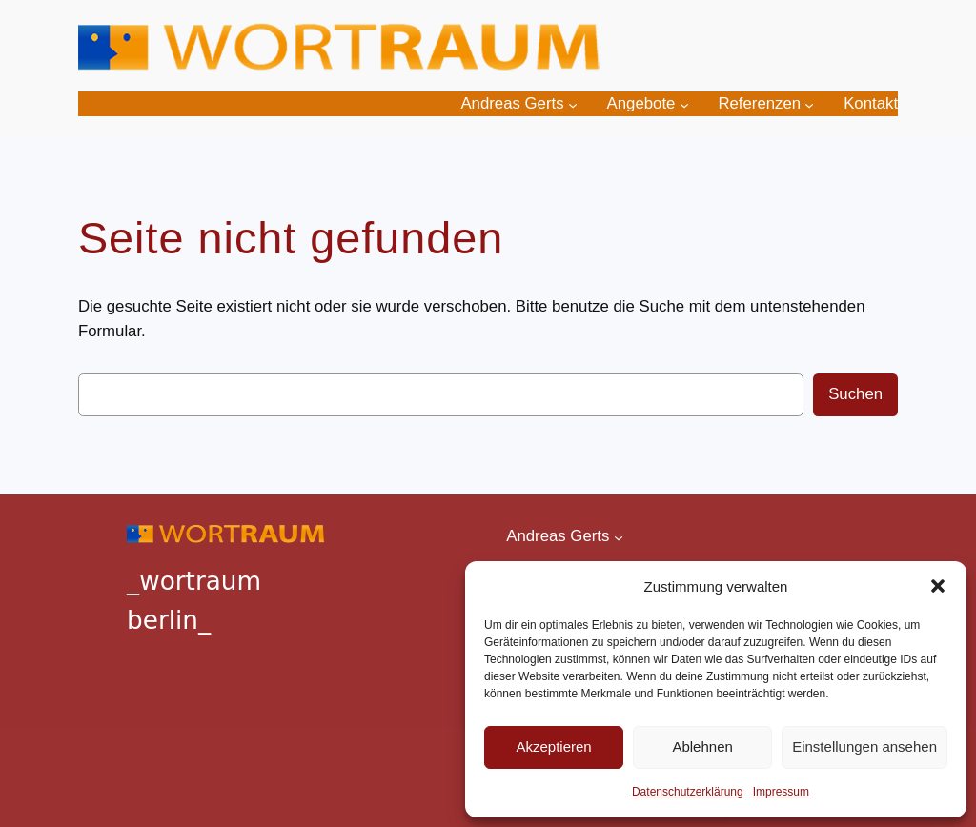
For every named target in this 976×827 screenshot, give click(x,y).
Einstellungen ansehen (864, 746)
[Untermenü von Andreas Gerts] (573, 104)
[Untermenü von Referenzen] (809, 104)
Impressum (781, 791)
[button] (937, 585)
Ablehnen (702, 746)
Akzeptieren (553, 746)
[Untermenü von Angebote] (684, 104)
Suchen (855, 394)
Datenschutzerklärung (687, 791)
